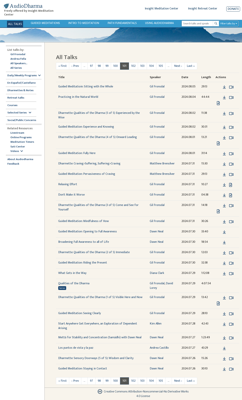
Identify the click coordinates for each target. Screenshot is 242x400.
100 (115, 66)
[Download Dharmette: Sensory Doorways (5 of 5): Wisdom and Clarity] (224, 359)
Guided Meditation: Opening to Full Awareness (87, 231)
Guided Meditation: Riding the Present (82, 262)
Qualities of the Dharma (73, 283)
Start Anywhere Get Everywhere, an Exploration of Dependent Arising (97, 326)
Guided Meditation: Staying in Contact (82, 368)
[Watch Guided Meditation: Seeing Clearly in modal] (231, 314)
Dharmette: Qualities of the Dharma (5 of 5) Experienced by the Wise (99, 115)
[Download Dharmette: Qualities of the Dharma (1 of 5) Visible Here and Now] (224, 298)
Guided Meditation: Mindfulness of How (83, 221)
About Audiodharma (20, 159)
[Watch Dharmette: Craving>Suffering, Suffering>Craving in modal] (231, 164)
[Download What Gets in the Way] (224, 274)
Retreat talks (15, 98)
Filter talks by (227, 23)
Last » (191, 66)
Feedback (13, 164)
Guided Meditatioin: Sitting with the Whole (85, 86)
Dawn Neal (156, 231)
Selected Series (19, 113)
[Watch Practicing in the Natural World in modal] (231, 98)
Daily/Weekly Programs (24, 75)
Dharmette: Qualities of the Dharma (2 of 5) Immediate (94, 252)
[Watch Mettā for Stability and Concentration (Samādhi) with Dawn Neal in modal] (231, 338)
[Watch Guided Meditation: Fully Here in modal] (231, 154)
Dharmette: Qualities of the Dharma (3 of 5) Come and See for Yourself (98, 207)
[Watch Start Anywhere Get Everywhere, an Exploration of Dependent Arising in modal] (231, 324)
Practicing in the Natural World (78, 96)
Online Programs (21, 137)
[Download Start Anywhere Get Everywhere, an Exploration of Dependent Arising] (224, 324)
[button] (219, 87)
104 (151, 66)
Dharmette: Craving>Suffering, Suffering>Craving (89, 163)
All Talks (15, 24)
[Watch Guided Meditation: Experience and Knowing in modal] (231, 127)
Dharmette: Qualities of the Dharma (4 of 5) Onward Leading (97, 137)
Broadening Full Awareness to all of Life (83, 241)
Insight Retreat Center (202, 8)
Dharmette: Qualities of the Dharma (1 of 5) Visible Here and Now (100, 297)
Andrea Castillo (159, 347)
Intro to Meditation (83, 23)
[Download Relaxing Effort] (224, 185)
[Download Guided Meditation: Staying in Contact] (224, 369)
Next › (178, 66)
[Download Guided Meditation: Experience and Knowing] (224, 127)
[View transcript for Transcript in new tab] (218, 103)
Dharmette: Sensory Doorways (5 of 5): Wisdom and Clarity (95, 358)
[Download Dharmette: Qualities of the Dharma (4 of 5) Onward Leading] (224, 138)
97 (91, 66)
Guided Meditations (45, 23)
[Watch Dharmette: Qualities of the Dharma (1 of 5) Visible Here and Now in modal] (231, 298)
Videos (16, 151)
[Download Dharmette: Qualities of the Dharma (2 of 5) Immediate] (224, 253)
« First (62, 66)
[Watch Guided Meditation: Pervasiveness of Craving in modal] (231, 175)
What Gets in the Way (72, 273)
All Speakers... (18, 63)
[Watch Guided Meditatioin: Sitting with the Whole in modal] (231, 87)
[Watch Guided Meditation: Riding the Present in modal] (231, 263)
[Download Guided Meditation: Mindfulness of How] (224, 222)
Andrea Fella (18, 59)
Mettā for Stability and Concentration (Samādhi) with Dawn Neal (99, 337)
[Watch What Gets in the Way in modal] (231, 274)
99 (107, 66)
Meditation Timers (22, 142)
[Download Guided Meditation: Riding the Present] (224, 263)
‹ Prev (75, 66)
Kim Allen (155, 323)
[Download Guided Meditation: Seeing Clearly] (224, 314)
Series (62, 288)
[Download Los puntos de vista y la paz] (224, 348)
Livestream (17, 133)
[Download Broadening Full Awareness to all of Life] (224, 242)
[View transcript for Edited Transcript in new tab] (218, 143)
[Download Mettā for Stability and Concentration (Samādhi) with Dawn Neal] (224, 338)
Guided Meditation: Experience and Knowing (86, 126)
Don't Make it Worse (71, 194)
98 (99, 66)
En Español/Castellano (21, 83)
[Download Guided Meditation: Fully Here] (224, 154)
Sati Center (17, 147)
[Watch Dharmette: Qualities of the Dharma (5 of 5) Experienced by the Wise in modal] (231, 114)
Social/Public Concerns (21, 120)
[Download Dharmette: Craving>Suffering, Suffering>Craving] (224, 164)
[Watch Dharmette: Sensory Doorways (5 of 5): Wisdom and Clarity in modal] (231, 359)
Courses (12, 105)
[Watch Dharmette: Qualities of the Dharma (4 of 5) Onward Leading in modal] (231, 138)
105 (161, 66)
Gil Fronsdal (17, 54)
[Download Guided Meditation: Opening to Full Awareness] (224, 232)
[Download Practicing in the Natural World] (224, 97)
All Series (16, 68)
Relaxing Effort (67, 184)
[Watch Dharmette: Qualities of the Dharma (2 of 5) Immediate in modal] (231, 253)
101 (124, 66)
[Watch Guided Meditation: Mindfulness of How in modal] (231, 222)
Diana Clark (157, 273)
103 (142, 66)
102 (133, 66)
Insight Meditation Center (161, 8)
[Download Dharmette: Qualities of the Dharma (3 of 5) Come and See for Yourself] (224, 206)
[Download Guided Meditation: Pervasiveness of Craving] (224, 174)
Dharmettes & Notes (20, 90)
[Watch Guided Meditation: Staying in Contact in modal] (231, 369)
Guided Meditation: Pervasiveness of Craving (86, 173)
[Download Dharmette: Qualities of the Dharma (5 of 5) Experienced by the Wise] (224, 113)
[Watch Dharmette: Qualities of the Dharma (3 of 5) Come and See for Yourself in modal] (231, 206)
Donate (233, 9)
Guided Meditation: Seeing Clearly (79, 313)
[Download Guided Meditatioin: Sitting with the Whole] (224, 87)
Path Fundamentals (122, 23)
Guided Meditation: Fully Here (76, 153)
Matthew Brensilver (162, 163)
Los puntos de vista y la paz (75, 347)
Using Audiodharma (159, 23)
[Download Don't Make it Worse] (224, 195)
